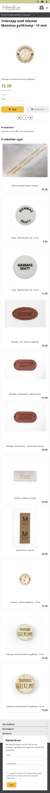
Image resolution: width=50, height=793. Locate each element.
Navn (25, 757)
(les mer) (18, 778)
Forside (3, 15)
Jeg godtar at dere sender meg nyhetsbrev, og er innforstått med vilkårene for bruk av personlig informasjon (24, 775)
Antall (3, 99)
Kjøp (12, 109)
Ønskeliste (37, 109)
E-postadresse (25, 766)
